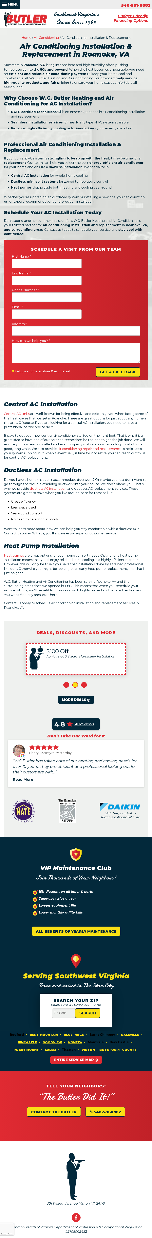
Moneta (75, 1014)
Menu (13, 4)
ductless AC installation (48, 459)
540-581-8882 (135, 5)
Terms (10, 1234)
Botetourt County (118, 1022)
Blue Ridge (74, 1007)
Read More (23, 751)
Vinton (88, 1022)
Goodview (52, 1014)
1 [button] (66, 657)
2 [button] (75, 657)
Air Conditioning (46, 39)
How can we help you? (31, 310)
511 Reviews (84, 696)
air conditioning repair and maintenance (89, 419)
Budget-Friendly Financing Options (131, 18)
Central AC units (16, 384)
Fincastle (27, 1014)
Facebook (76, 1190)
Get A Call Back (118, 342)
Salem (50, 1022)
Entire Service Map (74, 1032)
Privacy (3, 1234)
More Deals (74, 672)
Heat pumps (14, 527)
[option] (75, 631)
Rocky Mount (26, 1022)
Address (19, 293)
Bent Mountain (44, 1007)
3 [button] (84, 657)
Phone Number (25, 276)
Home (26, 39)
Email (83, 276)
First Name (21, 260)
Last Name (87, 260)
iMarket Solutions (52, 1235)
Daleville (130, 1007)
